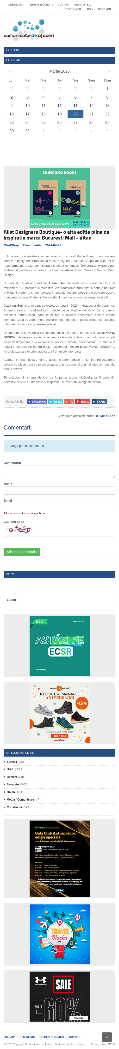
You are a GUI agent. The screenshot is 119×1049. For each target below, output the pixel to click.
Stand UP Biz (82, 4)
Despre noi (15, 4)
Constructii (14, 807)
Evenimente (32, 245)
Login (89, 9)
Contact (63, 4)
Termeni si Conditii (40, 4)
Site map (9, 1037)
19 (59, 114)
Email (8, 500)
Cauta (11, 600)
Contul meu (73, 9)
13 (75, 106)
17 (27, 114)
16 (11, 114)
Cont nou (104, 9)
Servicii (12, 762)
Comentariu (12, 463)
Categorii (12, 49)
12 (59, 106)
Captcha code (14, 522)
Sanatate (13, 784)
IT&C (10, 769)
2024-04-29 (53, 245)
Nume (8, 484)
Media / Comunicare (20, 799)
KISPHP (110, 1044)
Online (11, 792)
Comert (12, 777)
